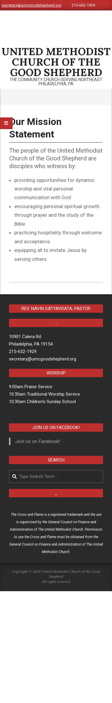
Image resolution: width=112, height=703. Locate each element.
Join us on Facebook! (56, 427)
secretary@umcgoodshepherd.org (31, 5)
